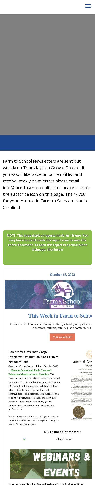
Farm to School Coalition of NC (20, 8)
